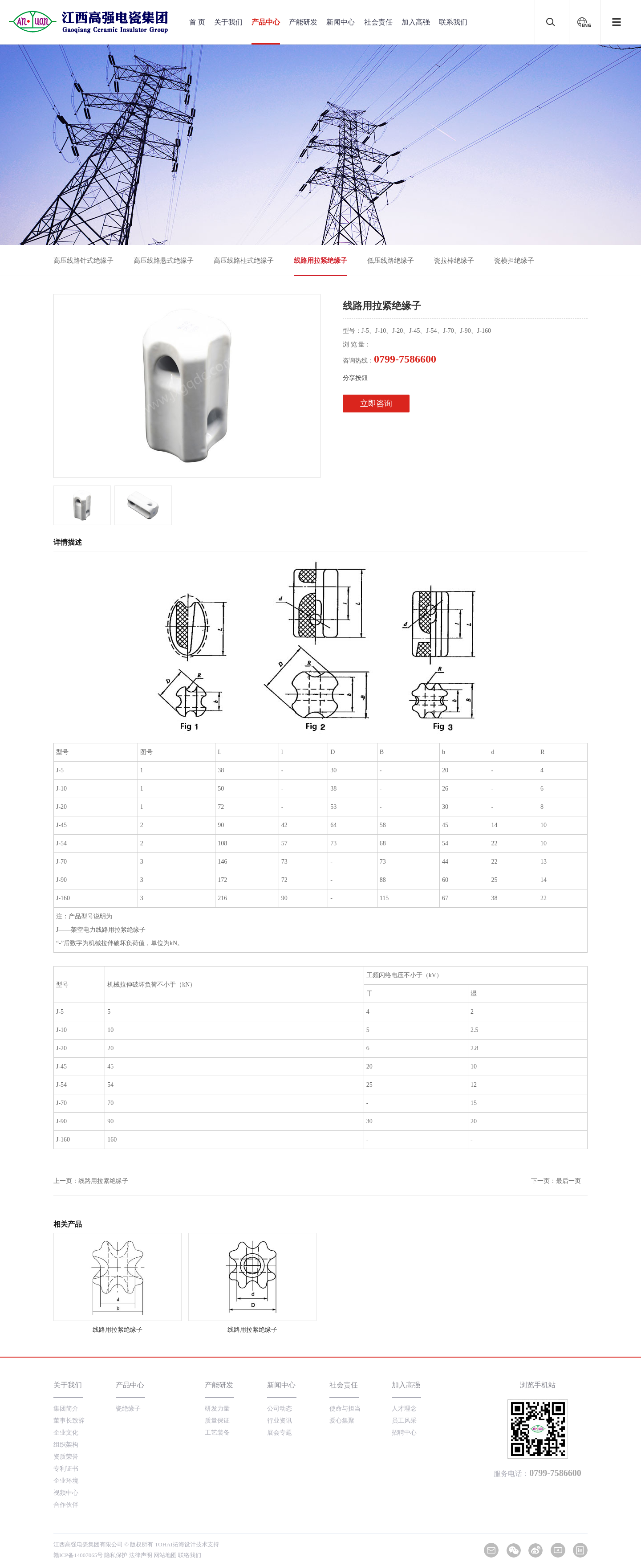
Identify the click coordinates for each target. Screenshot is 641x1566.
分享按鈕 (355, 378)
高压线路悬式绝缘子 (164, 260)
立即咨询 (376, 403)
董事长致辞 (69, 1420)
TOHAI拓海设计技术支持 (187, 1544)
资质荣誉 (65, 1456)
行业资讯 (279, 1420)
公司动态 (279, 1408)
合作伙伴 (65, 1504)
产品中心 (266, 22)
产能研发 (303, 22)
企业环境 (65, 1480)
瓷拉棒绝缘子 (454, 260)
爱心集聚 (341, 1420)
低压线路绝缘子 (390, 260)
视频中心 (65, 1492)
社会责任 (378, 22)
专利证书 (65, 1468)
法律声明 (140, 1555)
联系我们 (453, 22)
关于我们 (228, 22)
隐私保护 (115, 1555)
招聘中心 (404, 1432)
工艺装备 (217, 1432)
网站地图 (165, 1555)
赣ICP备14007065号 (78, 1555)
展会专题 (279, 1432)
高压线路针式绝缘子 (83, 260)
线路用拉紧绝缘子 (320, 260)
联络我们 (189, 1555)
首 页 (197, 22)
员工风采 (404, 1420)
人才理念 (404, 1408)
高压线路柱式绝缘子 (244, 260)
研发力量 (217, 1408)
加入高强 (416, 22)
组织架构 (65, 1444)
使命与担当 (345, 1408)
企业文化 (65, 1432)
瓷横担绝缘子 (514, 260)
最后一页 (568, 1181)
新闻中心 (340, 22)
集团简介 (65, 1408)
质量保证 (217, 1420)
